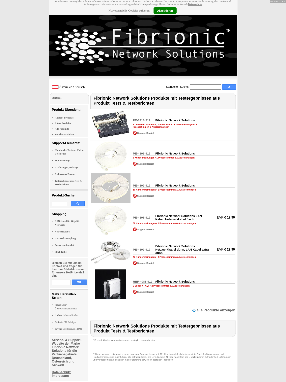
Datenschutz (195, 4)
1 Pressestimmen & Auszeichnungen (165, 125)
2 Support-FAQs (141, 286)
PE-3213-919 (141, 120)
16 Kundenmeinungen (144, 190)
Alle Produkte (62, 128)
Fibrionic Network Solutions (175, 120)
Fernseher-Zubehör (65, 245)
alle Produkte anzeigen (215, 310)
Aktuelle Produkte (64, 117)
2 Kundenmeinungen (183, 124)
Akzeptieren (165, 10)
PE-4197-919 (141, 185)
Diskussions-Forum (64, 174)
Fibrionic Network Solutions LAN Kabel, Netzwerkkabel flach (178, 217)
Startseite (172, 86)
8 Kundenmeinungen (144, 157)
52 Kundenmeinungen (144, 223)
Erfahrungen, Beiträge (66, 167)
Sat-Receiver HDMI (68, 329)
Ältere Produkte (63, 123)
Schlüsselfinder (66, 315)
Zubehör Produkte (64, 134)
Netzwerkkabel (62, 231)
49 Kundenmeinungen (144, 257)
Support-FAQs (62, 160)
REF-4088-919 (142, 281)
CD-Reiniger (65, 322)
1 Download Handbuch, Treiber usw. (151, 124)
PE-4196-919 (141, 153)
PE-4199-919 (141, 249)
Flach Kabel (61, 252)
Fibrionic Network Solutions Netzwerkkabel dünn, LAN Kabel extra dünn (182, 249)
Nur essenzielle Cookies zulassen (129, 10)
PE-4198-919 (141, 217)
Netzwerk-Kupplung (65, 238)
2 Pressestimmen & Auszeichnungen (177, 257)
